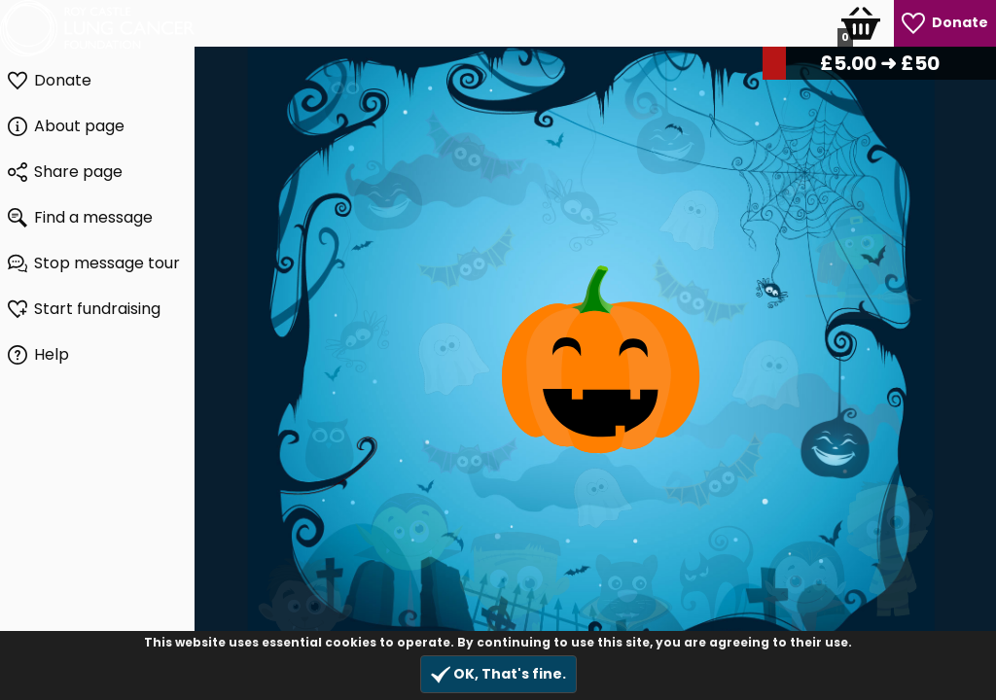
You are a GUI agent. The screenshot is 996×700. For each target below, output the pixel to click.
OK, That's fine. (498, 674)
